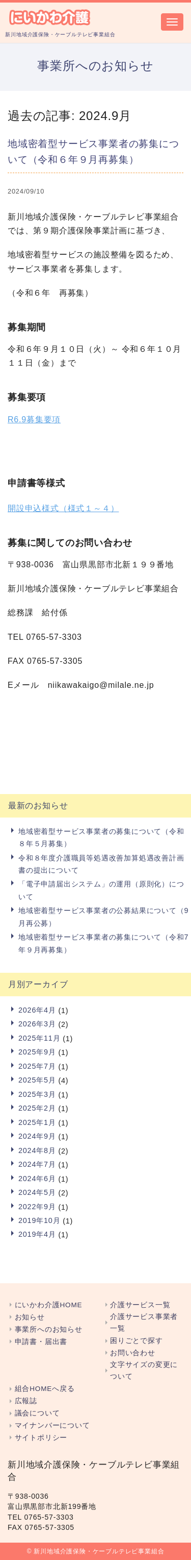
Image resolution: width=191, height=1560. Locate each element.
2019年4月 (37, 1234)
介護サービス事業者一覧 (144, 1322)
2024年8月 (37, 1150)
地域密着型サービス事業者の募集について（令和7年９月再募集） (103, 943)
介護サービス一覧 (140, 1305)
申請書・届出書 (41, 1342)
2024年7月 (37, 1164)
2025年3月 (37, 1094)
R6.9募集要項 (34, 419)
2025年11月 (39, 1038)
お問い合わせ (132, 1353)
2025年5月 (37, 1080)
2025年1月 (37, 1122)
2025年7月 (37, 1066)
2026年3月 (37, 1024)
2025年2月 (37, 1108)
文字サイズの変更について (144, 1370)
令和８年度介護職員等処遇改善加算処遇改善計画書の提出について (101, 864)
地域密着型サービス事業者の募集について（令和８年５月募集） (101, 837)
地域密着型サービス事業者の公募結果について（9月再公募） (103, 916)
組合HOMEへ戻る (45, 1389)
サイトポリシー (41, 1438)
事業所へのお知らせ (49, 1329)
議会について (37, 1413)
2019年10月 (39, 1220)
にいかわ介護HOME (49, 1305)
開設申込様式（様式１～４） (63, 508)
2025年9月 (37, 1052)
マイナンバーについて (52, 1425)
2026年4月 (37, 1010)
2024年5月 (37, 1192)
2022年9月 (37, 1207)
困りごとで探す (136, 1341)
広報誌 (26, 1401)
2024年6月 (37, 1178)
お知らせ (30, 1317)
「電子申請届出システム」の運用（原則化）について (101, 890)
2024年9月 (37, 1136)
